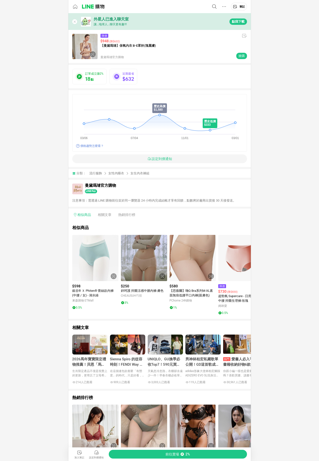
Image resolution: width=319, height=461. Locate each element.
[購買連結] (178, 454)
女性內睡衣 (116, 173)
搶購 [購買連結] (241, 56)
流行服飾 (95, 173)
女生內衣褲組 (139, 173)
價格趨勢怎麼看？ (92, 146)
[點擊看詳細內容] (95, 258)
